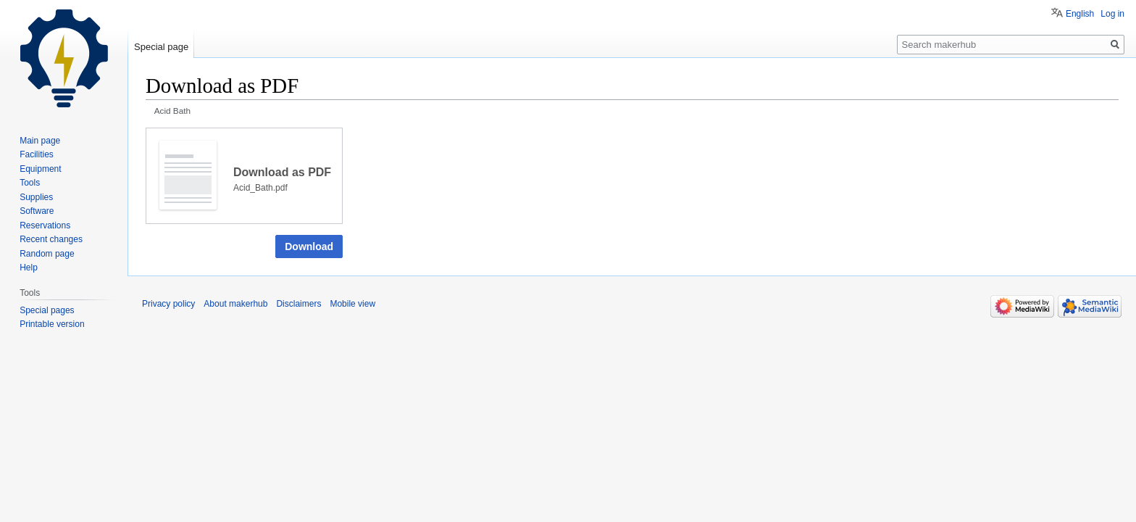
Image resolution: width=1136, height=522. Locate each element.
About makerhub (235, 304)
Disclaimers (298, 304)
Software (37, 211)
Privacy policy (168, 304)
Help (29, 267)
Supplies (36, 197)
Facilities (37, 154)
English (1080, 14)
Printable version (52, 324)
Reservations (45, 225)
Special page (161, 46)
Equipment (40, 169)
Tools (30, 183)
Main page (40, 141)
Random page (47, 254)
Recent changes (51, 239)
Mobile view (352, 304)
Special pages (47, 310)
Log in (1112, 14)
